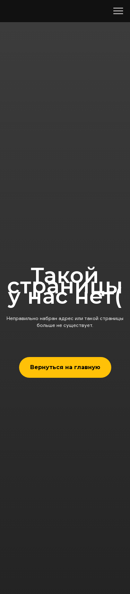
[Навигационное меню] (118, 11)
